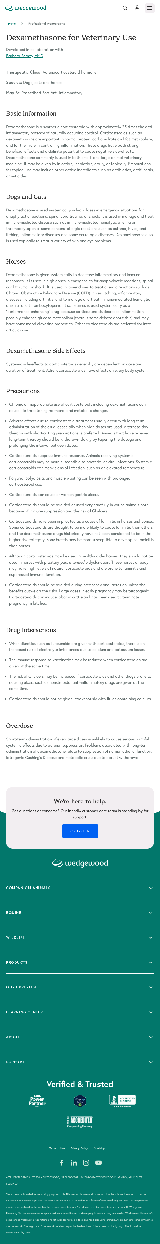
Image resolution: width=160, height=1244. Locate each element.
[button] (80, 886)
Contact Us (80, 831)
